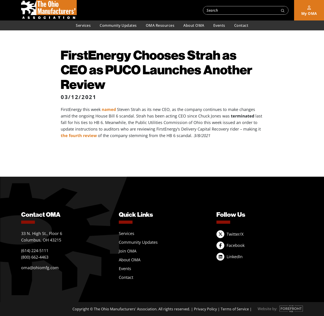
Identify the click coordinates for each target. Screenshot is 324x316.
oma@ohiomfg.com (40, 267)
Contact (241, 25)
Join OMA (127, 251)
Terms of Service (235, 309)
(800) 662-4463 (34, 257)
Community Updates (118, 25)
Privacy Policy (205, 309)
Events (219, 25)
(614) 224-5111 (34, 250)
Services (83, 25)
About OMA (193, 25)
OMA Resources (160, 25)
